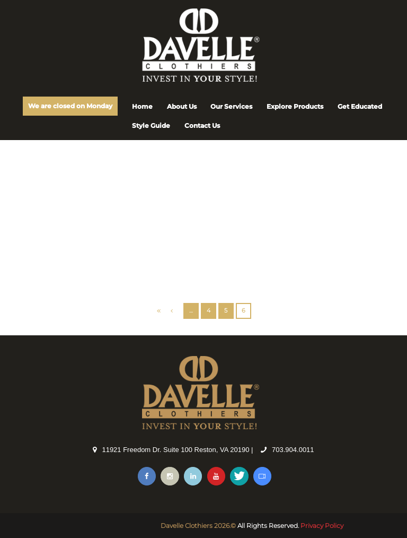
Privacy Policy (321, 526)
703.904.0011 (293, 450)
